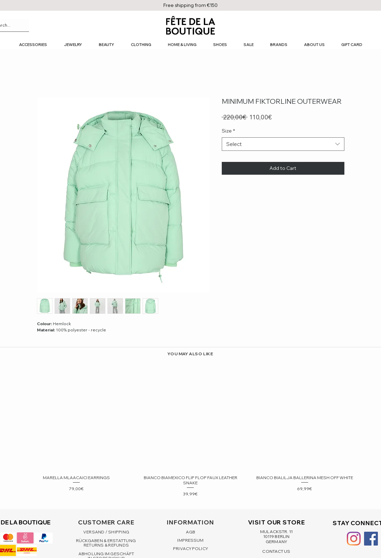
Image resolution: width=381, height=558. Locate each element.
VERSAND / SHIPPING (106, 531)
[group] (190, 429)
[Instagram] (354, 539)
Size (228, 131)
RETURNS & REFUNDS (106, 545)
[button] (32, 44)
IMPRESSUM (190, 540)
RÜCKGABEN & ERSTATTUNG (106, 540)
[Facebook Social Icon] (371, 539)
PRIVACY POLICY (190, 548)
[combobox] (283, 144)
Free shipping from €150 (190, 5)
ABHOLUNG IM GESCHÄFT (106, 553)
